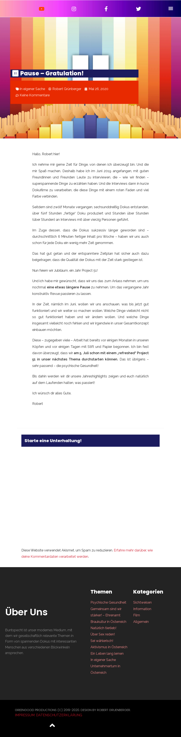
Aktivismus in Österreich (108, 647)
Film (136, 615)
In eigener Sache (32, 89)
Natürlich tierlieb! (103, 628)
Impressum (25, 715)
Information (142, 609)
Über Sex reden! (102, 634)
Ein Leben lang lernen (107, 654)
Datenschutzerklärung (59, 715)
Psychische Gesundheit (108, 602)
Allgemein (141, 622)
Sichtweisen (142, 602)
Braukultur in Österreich (108, 622)
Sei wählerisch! (101, 641)
